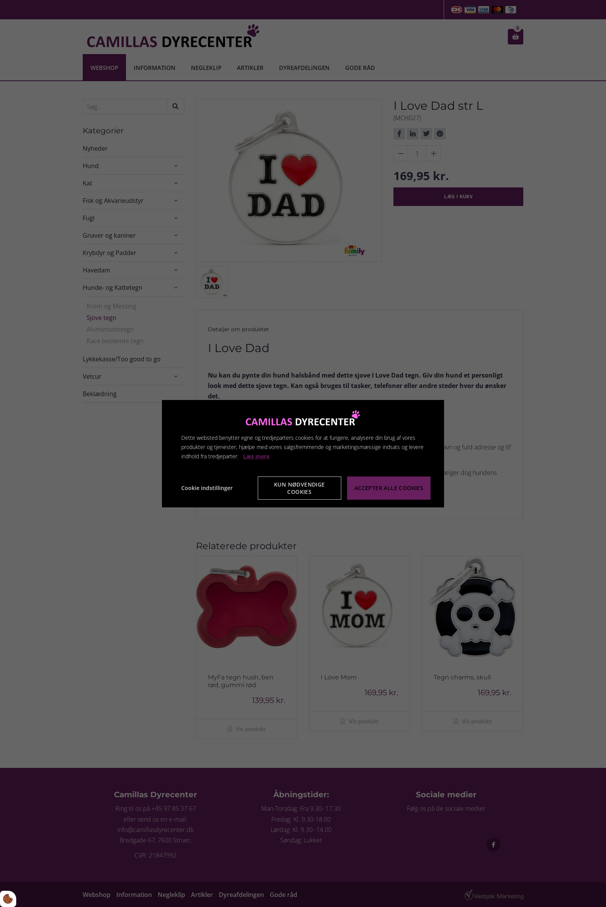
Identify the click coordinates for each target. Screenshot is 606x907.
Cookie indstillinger (207, 488)
